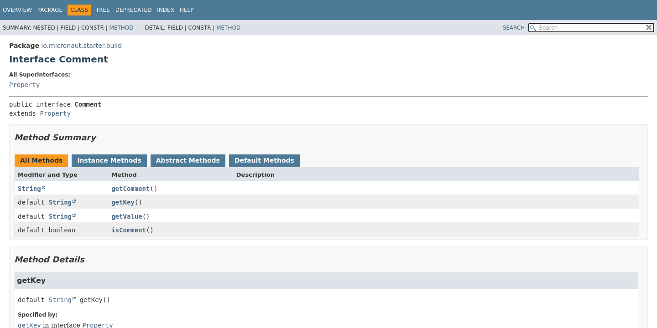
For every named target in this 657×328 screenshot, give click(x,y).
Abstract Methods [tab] (188, 160)
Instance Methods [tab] (109, 160)
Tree (103, 10)
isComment (128, 230)
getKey (123, 202)
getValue (126, 216)
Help (187, 10)
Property (24, 84)
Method (122, 28)
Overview (17, 10)
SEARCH (514, 28)
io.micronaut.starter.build (81, 45)
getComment (130, 188)
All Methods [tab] (41, 160)
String (29, 188)
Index (165, 10)
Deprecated (133, 10)
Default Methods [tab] (264, 160)
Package (50, 10)
